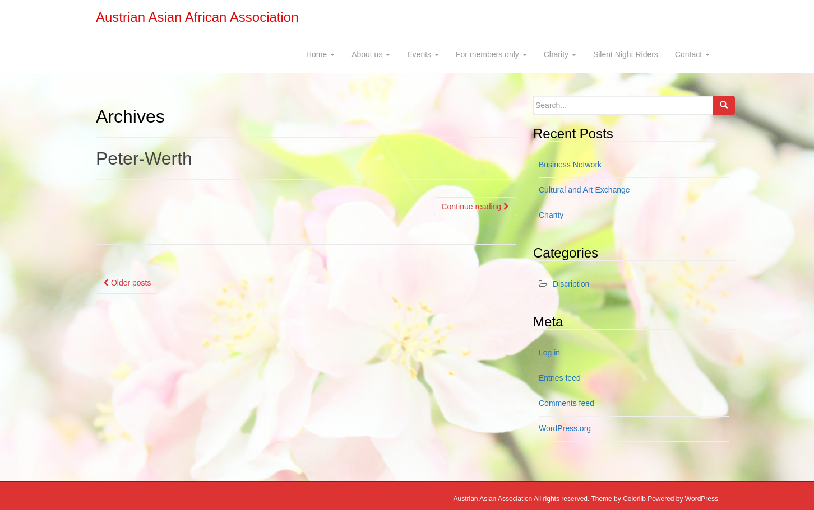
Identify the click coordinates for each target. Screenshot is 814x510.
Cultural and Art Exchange (584, 189)
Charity (560, 54)
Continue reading (475, 206)
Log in (549, 352)
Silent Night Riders (625, 54)
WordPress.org (565, 428)
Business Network (570, 164)
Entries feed (560, 377)
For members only (491, 54)
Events (423, 54)
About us (370, 54)
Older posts (127, 282)
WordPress (701, 499)
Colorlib (634, 499)
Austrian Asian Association (493, 499)
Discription (571, 283)
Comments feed (566, 403)
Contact (692, 54)
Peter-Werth (144, 158)
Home (320, 54)
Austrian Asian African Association (197, 17)
